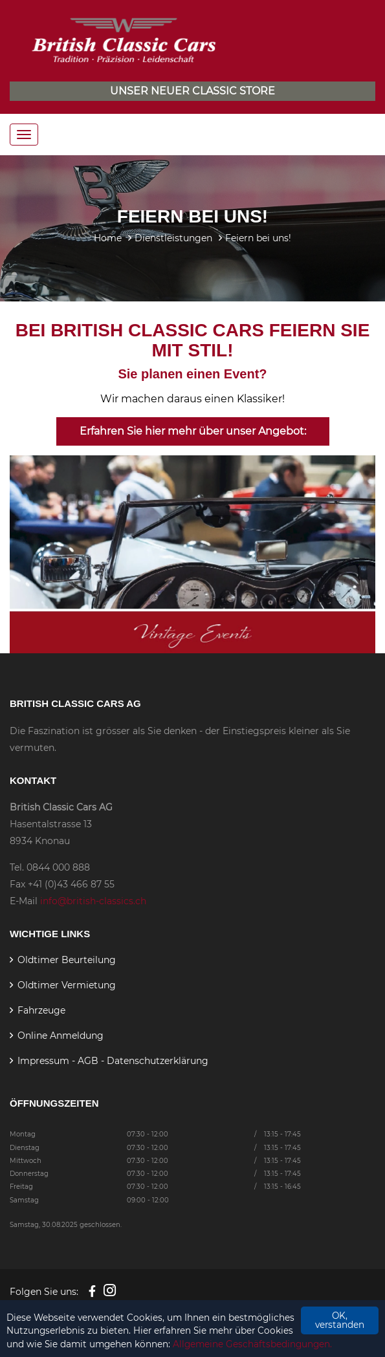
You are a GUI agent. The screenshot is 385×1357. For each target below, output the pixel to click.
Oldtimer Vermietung (66, 985)
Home (108, 238)
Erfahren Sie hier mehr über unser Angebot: (193, 431)
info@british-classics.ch (93, 901)
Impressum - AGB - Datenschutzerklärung (112, 1061)
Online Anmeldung (60, 1035)
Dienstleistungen (173, 238)
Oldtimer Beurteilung (66, 960)
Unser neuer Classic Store (192, 91)
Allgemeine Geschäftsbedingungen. (252, 1344)
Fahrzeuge (41, 1010)
